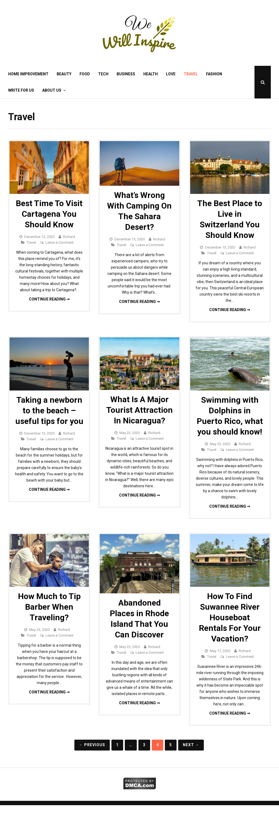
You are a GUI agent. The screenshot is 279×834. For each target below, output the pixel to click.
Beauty (64, 74)
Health (150, 74)
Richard (69, 237)
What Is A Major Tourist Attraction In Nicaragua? (139, 410)
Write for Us (21, 90)
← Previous (92, 745)
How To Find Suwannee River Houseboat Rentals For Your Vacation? (230, 617)
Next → (191, 745)
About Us (51, 90)
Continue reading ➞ (49, 299)
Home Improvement (28, 74)
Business (126, 74)
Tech (103, 74)
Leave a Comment (60, 242)
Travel (191, 74)
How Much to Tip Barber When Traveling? (49, 606)
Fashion (214, 74)
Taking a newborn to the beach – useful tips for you (49, 410)
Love (170, 74)
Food (85, 74)
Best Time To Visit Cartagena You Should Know (49, 214)
